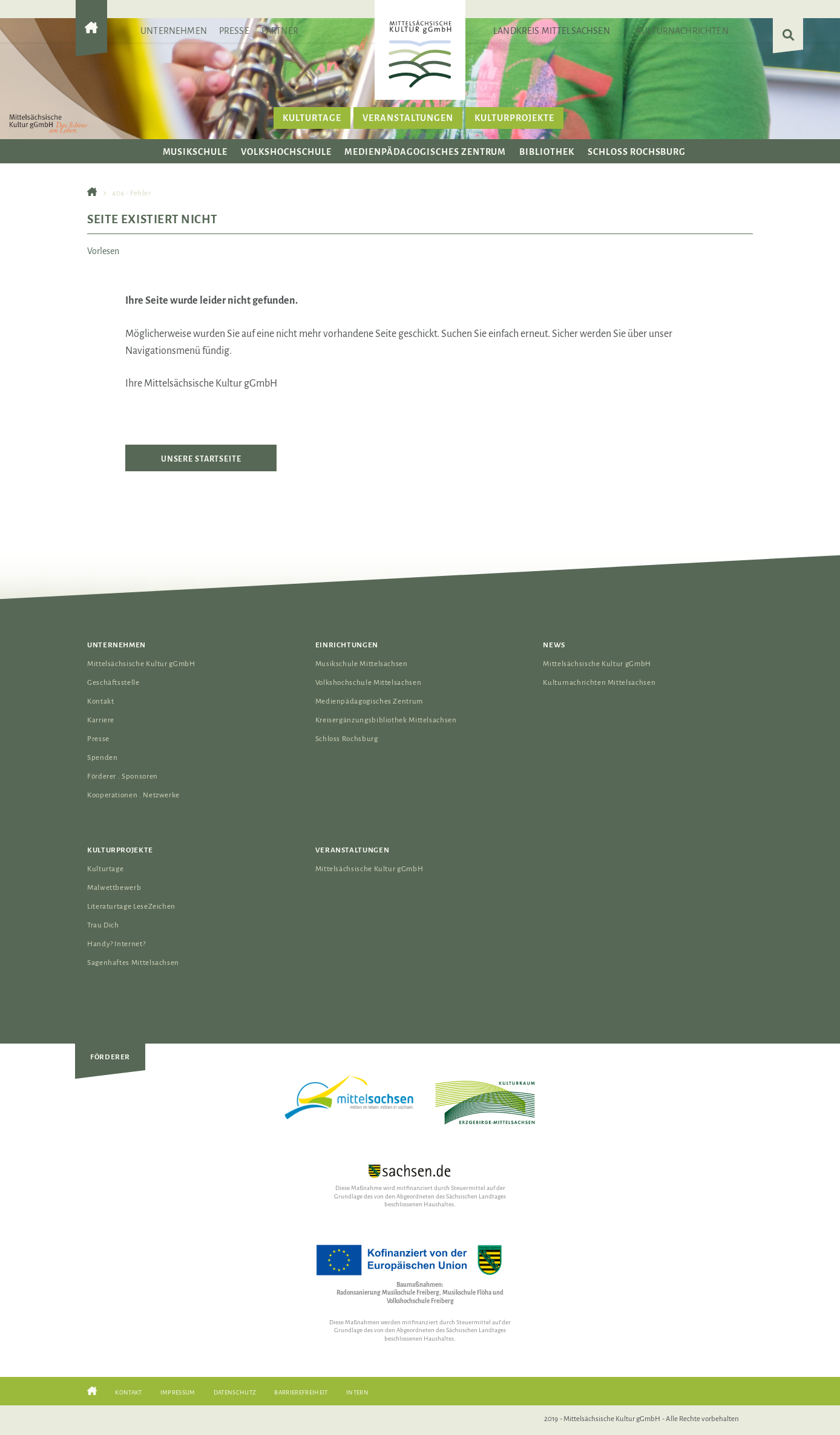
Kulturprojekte (514, 118)
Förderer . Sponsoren (122, 776)
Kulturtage (312, 118)
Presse (234, 31)
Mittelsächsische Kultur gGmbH (141, 664)
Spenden (102, 758)
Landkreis (551, 31)
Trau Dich (103, 925)
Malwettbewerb (114, 888)
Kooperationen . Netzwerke (133, 795)
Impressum (177, 1392)
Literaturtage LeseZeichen (131, 906)
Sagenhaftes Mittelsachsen (133, 963)
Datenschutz (235, 1392)
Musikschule (195, 152)
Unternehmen (173, 31)
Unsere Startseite (201, 458)
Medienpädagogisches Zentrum (425, 152)
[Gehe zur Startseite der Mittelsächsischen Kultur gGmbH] (91, 38)
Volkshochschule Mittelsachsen (368, 683)
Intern (357, 1392)
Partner (279, 31)
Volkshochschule (286, 152)
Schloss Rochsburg (637, 152)
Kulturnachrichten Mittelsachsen (599, 683)
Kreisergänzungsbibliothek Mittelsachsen (386, 720)
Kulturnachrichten (682, 31)
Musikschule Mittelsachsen (361, 664)
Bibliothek (546, 152)
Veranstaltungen (408, 118)
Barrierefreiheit (300, 1392)
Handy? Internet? (116, 944)
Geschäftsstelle (113, 683)
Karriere (100, 720)
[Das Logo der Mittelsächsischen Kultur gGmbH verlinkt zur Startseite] (420, 53)
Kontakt (100, 701)
